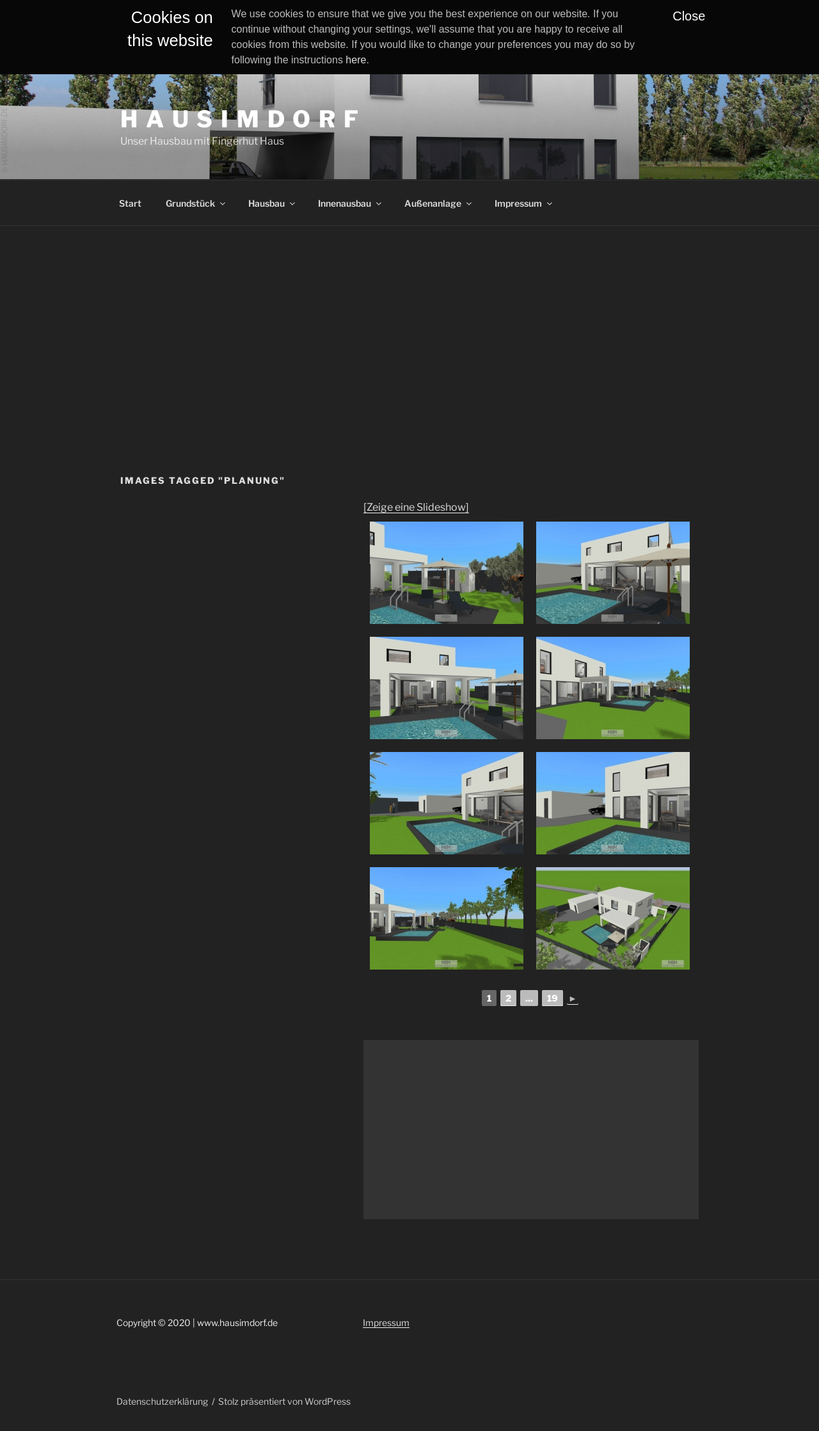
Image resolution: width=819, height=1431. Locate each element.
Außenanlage (438, 203)
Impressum (524, 203)
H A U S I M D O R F (240, 119)
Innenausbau (350, 203)
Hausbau (272, 203)
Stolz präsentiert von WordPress (284, 1401)
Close (688, 16)
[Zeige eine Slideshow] (416, 507)
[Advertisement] (409, 322)
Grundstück (196, 203)
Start (130, 203)
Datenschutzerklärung (162, 1401)
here (356, 59)
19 (552, 998)
